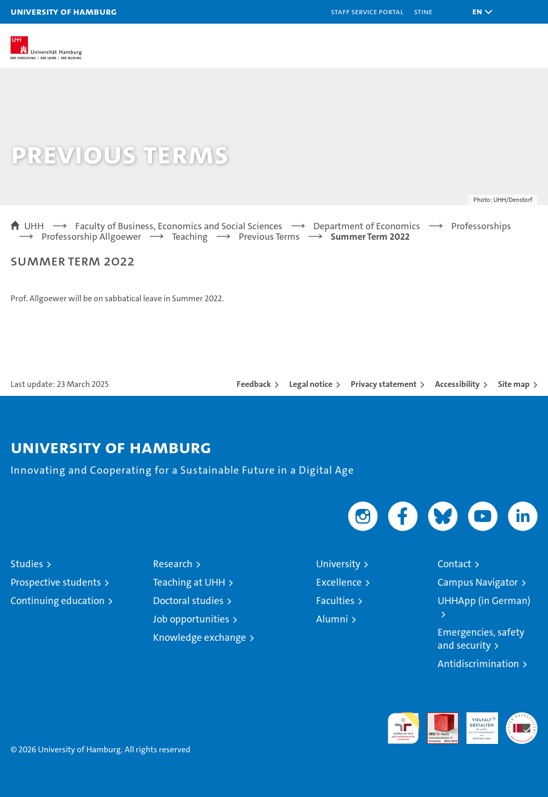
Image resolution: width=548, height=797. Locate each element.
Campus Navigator (478, 582)
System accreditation (521, 723)
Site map (514, 384)
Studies (27, 563)
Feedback (254, 384)
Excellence (339, 582)
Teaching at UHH (189, 582)
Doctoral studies (188, 600)
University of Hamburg (64, 11)
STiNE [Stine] (423, 11)
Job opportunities (191, 619)
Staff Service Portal (367, 11)
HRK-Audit (476, 723)
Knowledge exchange (199, 637)
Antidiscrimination (478, 663)
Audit (437, 717)
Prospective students (56, 582)
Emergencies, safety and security (481, 639)
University (338, 563)
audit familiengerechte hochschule (403, 728)
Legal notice (310, 384)
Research (172, 563)
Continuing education (58, 600)
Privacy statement (384, 384)
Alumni (332, 619)
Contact (454, 563)
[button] (479, 12)
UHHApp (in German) (484, 600)
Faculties (335, 600)
